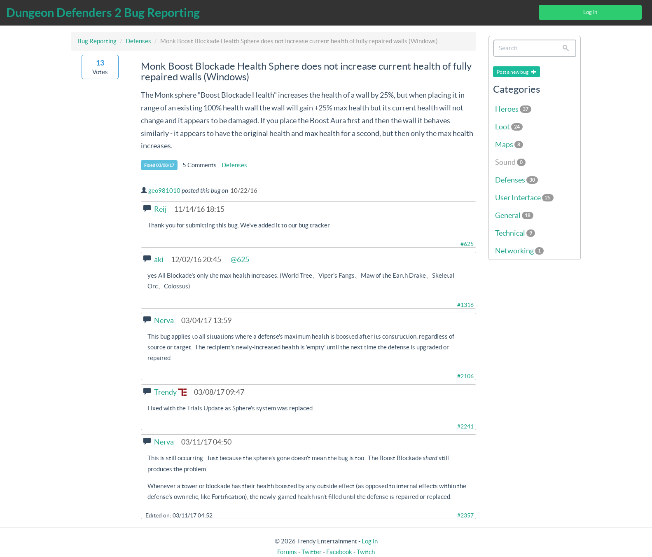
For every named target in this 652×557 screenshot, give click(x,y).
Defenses (138, 40)
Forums (287, 551)
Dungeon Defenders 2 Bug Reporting (103, 12)
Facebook (339, 551)
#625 (467, 244)
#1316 (465, 305)
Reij (160, 209)
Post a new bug (516, 72)
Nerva (164, 320)
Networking (519, 250)
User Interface (524, 197)
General (514, 215)
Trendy (170, 392)
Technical (515, 233)
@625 (240, 259)
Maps (509, 144)
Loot (509, 126)
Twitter (311, 551)
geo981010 (164, 190)
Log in (590, 12)
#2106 (465, 376)
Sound (510, 162)
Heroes (513, 109)
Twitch (366, 551)
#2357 (465, 515)
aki (159, 259)
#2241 (465, 426)
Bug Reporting (97, 40)
